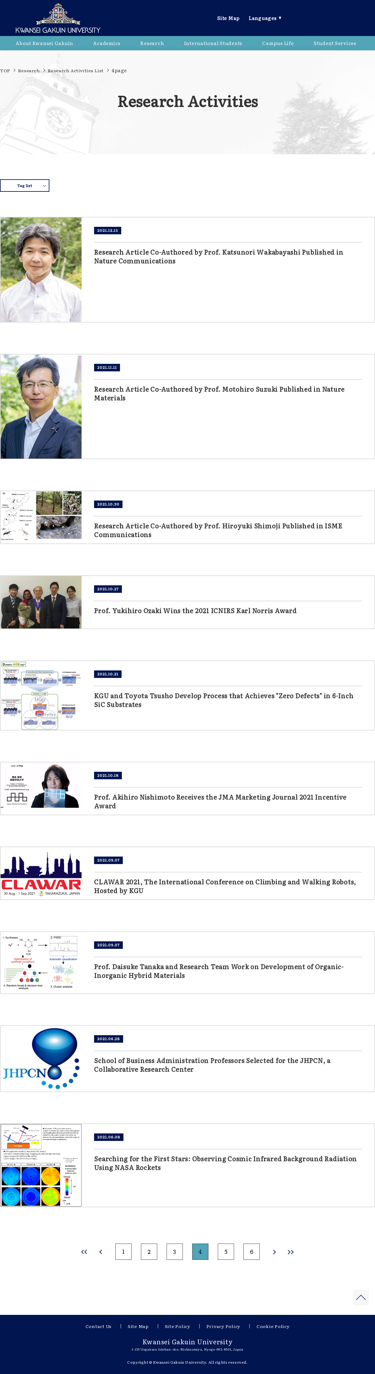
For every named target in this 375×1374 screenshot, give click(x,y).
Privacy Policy (224, 1326)
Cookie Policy (273, 1326)
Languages (263, 18)
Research (29, 70)
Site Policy (177, 1326)
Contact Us (99, 1326)
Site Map (228, 18)
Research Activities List (76, 70)
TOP (5, 70)
